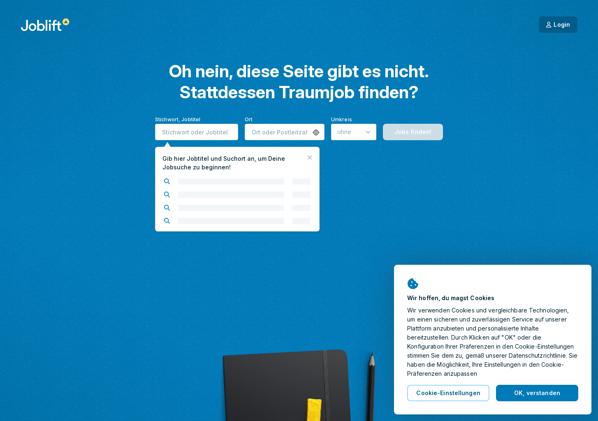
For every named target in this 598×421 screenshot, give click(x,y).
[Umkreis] (353, 132)
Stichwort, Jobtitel (177, 119)
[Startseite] (45, 24)
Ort (249, 119)
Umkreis (341, 119)
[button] (316, 132)
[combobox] (196, 132)
